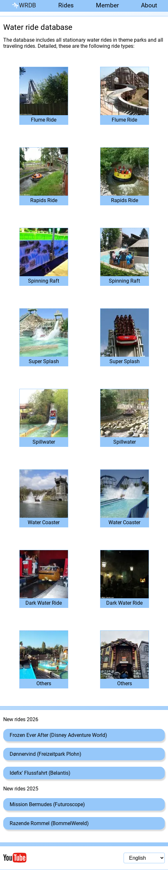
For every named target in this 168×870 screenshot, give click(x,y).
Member (107, 5)
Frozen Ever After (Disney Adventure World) (58, 735)
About (149, 5)
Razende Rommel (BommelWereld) (49, 823)
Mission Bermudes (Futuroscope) (47, 804)
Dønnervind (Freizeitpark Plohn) (45, 754)
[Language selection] (144, 858)
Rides (66, 5)
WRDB (23, 6)
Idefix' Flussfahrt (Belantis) (40, 773)
